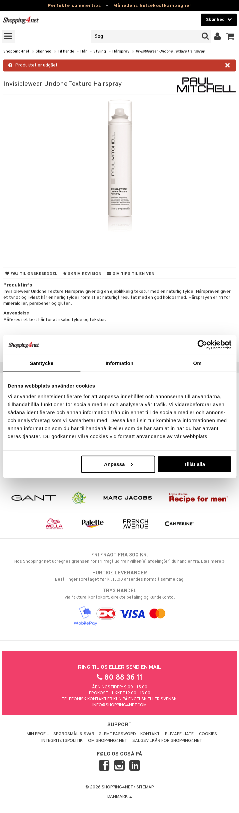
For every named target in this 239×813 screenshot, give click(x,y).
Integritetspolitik (62, 741)
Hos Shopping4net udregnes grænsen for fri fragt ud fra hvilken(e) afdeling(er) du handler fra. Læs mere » (119, 558)
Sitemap (145, 787)
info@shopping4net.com (119, 705)
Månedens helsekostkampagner (152, 6)
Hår (83, 51)
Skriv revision (82, 274)
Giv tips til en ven (130, 274)
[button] (230, 36)
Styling (99, 51)
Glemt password (117, 734)
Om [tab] (197, 363)
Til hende (66, 51)
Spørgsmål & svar (73, 734)
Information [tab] (120, 363)
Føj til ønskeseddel (31, 274)
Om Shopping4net (107, 741)
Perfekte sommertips (74, 6)
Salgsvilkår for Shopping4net (167, 741)
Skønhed (43, 51)
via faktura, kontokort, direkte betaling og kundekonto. (119, 594)
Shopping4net (16, 51)
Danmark (119, 796)
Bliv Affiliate (179, 734)
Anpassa (118, 464)
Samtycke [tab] (41, 363)
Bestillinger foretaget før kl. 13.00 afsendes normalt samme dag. (119, 576)
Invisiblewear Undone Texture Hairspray (170, 51)
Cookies (208, 734)
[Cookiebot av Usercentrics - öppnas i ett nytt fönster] (202, 345)
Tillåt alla (194, 464)
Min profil (38, 734)
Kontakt (150, 734)
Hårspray (120, 51)
